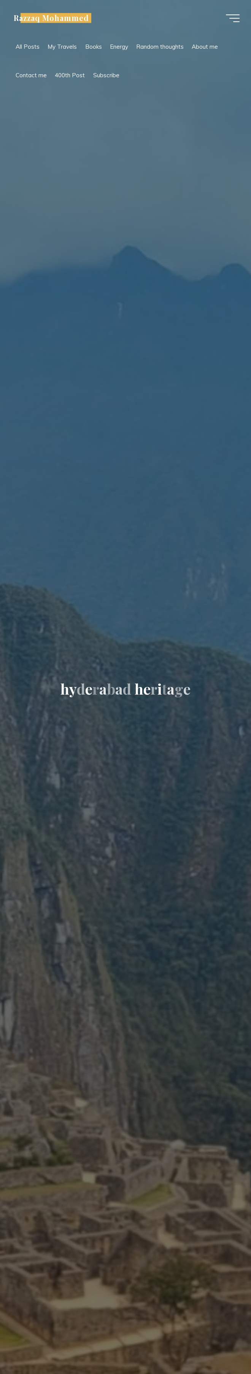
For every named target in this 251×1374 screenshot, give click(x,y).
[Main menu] (233, 18)
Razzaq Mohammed (51, 18)
